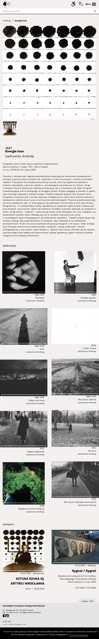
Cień (42, 349)
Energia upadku (88, 298)
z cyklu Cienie (89, 348)
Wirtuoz (92, 451)
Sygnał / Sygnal (84, 571)
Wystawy (91, 565)
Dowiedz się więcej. (78, 634)
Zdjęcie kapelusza (35, 451)
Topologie (39, 298)
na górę (85, 601)
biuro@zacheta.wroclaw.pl (20, 612)
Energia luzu (21, 20)
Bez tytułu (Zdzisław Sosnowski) (80, 502)
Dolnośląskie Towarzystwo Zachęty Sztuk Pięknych (24, 606)
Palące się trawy (36, 400)
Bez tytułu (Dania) (87, 399)
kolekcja (7, 20)
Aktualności (38, 573)
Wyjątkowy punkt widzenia (31, 509)
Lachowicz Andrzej (19, 156)
